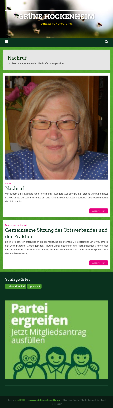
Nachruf (8, 183)
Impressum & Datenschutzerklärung (44, 400)
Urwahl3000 (20, 400)
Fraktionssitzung (12, 225)
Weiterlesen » (98, 211)
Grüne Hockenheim (56, 17)
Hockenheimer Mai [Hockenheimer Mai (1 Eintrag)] (16, 286)
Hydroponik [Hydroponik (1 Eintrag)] (34, 286)
